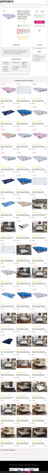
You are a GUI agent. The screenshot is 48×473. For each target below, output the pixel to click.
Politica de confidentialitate (24, 465)
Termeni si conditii (14, 465)
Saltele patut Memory (31, 453)
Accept (28, 472)
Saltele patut (15, 7)
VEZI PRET (39, 22)
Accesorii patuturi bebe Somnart (25, 7)
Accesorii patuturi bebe (6, 7)
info (14, 103)
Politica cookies (34, 465)
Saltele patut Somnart (37, 7)
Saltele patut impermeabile (8, 457)
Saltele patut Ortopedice (19, 453)
